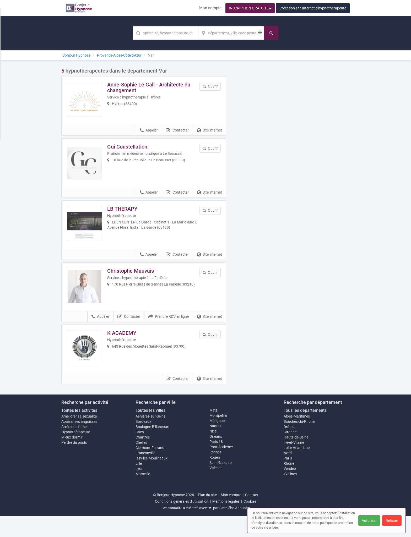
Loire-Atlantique (297, 469)
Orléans (215, 458)
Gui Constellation (131, 151)
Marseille (143, 495)
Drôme (289, 448)
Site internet (209, 134)
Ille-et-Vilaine (294, 464)
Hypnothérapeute (75, 453)
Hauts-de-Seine (296, 458)
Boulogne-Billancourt (153, 448)
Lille (139, 485)
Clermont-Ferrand (150, 469)
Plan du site (207, 516)
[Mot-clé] (165, 33)
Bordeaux (143, 443)
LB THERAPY (126, 217)
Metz (213, 431)
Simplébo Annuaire (234, 529)
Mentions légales (226, 522)
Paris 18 (216, 463)
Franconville (145, 474)
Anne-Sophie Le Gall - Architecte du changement (152, 87)
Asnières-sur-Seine (150, 437)
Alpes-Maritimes (297, 437)
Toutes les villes (150, 431)
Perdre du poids (74, 464)
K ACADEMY (125, 350)
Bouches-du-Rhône (299, 443)
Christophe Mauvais (134, 284)
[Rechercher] (271, 33)
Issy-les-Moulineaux (151, 479)
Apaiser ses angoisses (79, 443)
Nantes (215, 447)
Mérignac (217, 442)
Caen (140, 453)
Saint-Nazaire (220, 484)
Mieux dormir (72, 458)
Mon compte (210, 8)
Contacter (177, 134)
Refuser (392, 520)
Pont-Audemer (221, 468)
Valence (215, 489)
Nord (288, 474)
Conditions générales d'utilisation (181, 522)
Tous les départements (305, 431)
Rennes (215, 473)
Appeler (149, 134)
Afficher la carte (292, 142)
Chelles (141, 464)
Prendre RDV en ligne (168, 333)
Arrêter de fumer (74, 448)
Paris (288, 479)
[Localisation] (231, 33)
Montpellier (218, 437)
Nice (213, 452)
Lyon (139, 490)
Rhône (289, 485)
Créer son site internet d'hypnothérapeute (312, 8)
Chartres (143, 458)
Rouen (214, 478)
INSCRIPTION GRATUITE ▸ (250, 8)
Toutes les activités (79, 431)
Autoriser (369, 520)
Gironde (290, 453)
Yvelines (290, 495)
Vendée (290, 490)
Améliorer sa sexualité (79, 437)
